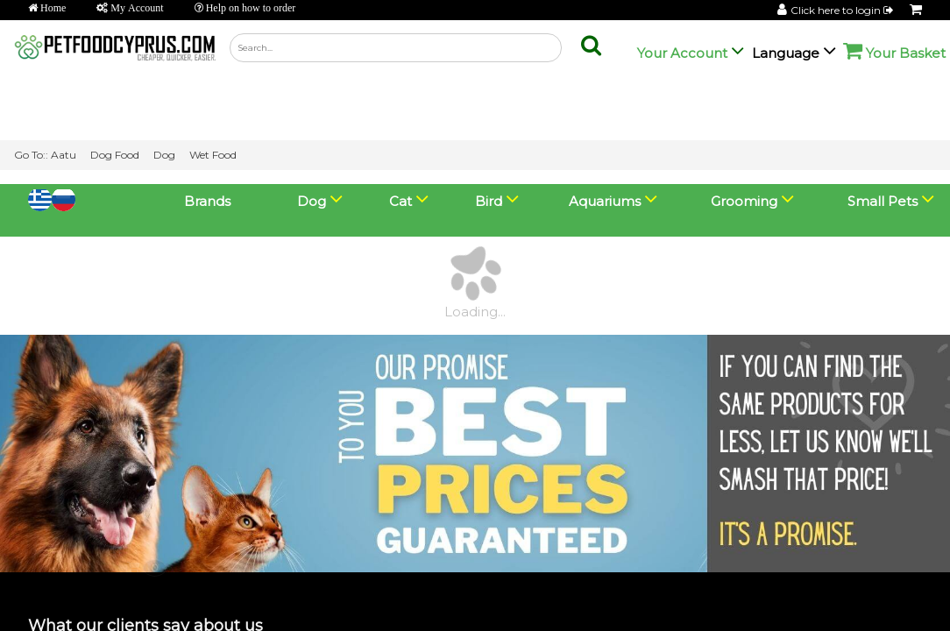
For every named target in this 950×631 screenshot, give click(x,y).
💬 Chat (857, 590)
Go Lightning (294, 610)
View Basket (55, 609)
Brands (207, 17)
